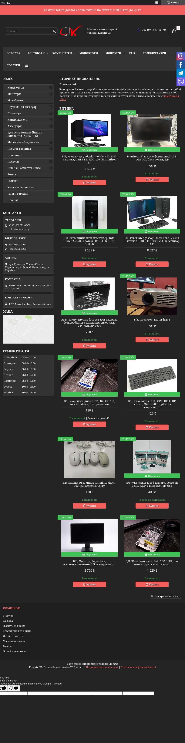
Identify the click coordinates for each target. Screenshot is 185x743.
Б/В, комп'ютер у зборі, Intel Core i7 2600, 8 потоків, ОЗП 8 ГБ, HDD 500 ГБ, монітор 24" (152, 241)
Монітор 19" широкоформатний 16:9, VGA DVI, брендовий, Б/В (152, 158)
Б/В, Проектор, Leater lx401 (152, 319)
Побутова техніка (19, 148)
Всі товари (36, 53)
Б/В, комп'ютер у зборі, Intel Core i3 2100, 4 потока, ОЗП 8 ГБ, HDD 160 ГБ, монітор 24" (89, 159)
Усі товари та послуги (165, 596)
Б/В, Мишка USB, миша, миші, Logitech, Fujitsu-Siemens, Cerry (89, 484)
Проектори (15, 155)
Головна (13, 53)
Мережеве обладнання (23, 142)
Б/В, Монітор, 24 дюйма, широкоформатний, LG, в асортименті (89, 563)
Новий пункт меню (15, 651)
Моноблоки (88, 53)
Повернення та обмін (17, 631)
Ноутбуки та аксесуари (23, 107)
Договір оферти (13, 636)
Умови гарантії (18, 193)
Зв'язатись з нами (14, 625)
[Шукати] (54, 31)
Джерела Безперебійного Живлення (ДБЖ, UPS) (25, 134)
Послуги (13, 65)
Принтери (15, 113)
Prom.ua (113, 663)
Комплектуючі (154, 53)
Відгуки (13, 181)
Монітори (113, 53)
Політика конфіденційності (138, 667)
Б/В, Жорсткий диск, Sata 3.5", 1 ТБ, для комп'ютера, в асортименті (152, 563)
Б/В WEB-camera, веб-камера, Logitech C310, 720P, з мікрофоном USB (152, 484)
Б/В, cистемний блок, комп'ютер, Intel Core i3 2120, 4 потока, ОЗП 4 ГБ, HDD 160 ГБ (89, 241)
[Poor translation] (14, 688)
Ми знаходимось (14, 641)
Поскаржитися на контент (102, 667)
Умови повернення (21, 187)
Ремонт (13, 174)
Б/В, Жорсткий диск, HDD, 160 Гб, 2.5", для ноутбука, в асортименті (89, 403)
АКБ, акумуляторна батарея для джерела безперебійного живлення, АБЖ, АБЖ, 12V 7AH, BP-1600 (89, 322)
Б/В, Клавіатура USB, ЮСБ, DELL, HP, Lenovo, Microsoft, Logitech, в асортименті (152, 404)
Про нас (13, 200)
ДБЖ (132, 53)
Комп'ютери (62, 53)
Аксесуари (15, 126)
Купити (91, 182)
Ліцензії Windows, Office (24, 168)
